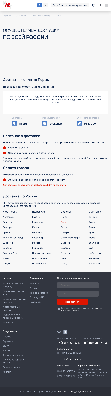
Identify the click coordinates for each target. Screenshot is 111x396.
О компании (36, 278)
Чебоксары (95, 253)
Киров (35, 227)
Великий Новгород (13, 237)
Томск (92, 227)
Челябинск (95, 258)
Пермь (64, 222)
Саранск (65, 242)
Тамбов (93, 217)
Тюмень (93, 237)
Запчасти (8, 322)
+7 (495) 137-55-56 (69, 343)
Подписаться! (72, 301)
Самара (65, 232)
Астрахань (8, 217)
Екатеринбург (10, 253)
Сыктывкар (95, 211)
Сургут (64, 263)
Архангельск (10, 211)
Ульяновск (94, 242)
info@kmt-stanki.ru (72, 359)
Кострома (37, 232)
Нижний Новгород (41, 253)
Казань (36, 217)
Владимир (8, 242)
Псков (64, 227)
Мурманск (37, 247)
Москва (36, 242)
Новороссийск (39, 258)
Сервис (7, 336)
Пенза (64, 217)
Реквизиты (35, 302)
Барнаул (7, 222)
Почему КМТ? (37, 297)
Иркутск (7, 263)
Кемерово (37, 222)
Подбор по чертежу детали (13, 361)
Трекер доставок (39, 292)
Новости (34, 283)
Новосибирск (39, 263)
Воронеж (7, 247)
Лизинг (7, 350)
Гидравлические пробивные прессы (13, 316)
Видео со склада (11, 367)
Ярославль (94, 263)
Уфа (91, 247)
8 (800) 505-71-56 (96, 343)
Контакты (8, 371)
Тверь (92, 222)
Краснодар (38, 237)
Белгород (8, 227)
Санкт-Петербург (70, 237)
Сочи (63, 258)
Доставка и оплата (13, 355)
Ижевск (7, 258)
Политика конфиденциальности (74, 391)
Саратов (65, 247)
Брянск (6, 232)
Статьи (34, 288)
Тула (91, 232)
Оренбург (66, 211)
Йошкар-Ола (38, 211)
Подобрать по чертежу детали (70, 5)
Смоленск (66, 253)
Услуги (6, 345)
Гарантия (8, 341)
